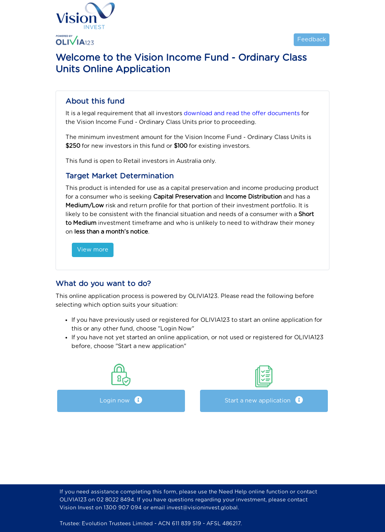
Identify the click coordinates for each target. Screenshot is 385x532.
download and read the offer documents (242, 113)
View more (92, 250)
